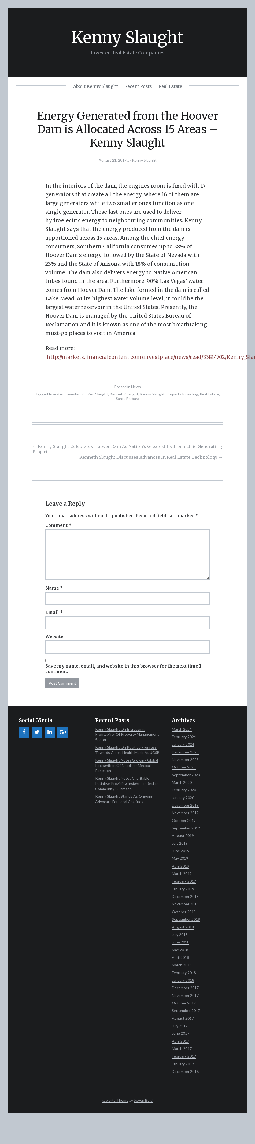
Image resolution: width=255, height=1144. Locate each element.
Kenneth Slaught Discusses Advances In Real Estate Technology (151, 457)
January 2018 (183, 980)
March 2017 (182, 1048)
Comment (58, 525)
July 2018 (180, 934)
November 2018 (185, 904)
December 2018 (185, 896)
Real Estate (170, 86)
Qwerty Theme (115, 1100)
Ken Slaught (97, 394)
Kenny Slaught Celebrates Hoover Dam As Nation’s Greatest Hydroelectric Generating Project (127, 449)
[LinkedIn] (50, 732)
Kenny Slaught (128, 37)
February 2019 (184, 881)
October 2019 (184, 820)
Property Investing (182, 394)
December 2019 (185, 805)
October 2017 (184, 1003)
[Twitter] (37, 732)
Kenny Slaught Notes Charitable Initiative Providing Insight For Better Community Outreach (126, 783)
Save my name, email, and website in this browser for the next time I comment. (123, 668)
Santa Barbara (127, 398)
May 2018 (180, 950)
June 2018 (180, 942)
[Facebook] (24, 732)
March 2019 (182, 873)
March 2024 (182, 729)
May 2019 (180, 858)
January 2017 (183, 1064)
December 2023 (185, 752)
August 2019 (183, 835)
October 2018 (184, 911)
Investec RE (75, 394)
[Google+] (62, 732)
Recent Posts (138, 86)
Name (54, 588)
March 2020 (182, 782)
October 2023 (184, 767)
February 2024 (184, 736)
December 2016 (185, 1071)
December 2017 (185, 987)
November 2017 (185, 995)
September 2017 (186, 1010)
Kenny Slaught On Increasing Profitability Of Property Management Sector (127, 734)
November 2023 (185, 759)
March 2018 (182, 965)
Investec (56, 394)
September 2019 (186, 828)
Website (54, 636)
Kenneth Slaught (124, 394)
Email (54, 612)
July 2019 (180, 843)
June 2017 (180, 1033)
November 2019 (185, 812)
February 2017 (184, 1056)
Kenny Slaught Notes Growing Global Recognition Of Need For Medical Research (126, 765)
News (136, 386)
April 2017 (180, 1041)
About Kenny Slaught (95, 86)
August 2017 (183, 1018)
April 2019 (180, 866)
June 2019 (180, 850)
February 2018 (184, 972)
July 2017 (180, 1025)
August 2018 (183, 927)
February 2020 (184, 790)
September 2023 (186, 775)
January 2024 (183, 744)
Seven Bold (143, 1100)
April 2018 (180, 957)
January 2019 (183, 889)
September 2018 (186, 919)
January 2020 (183, 797)
